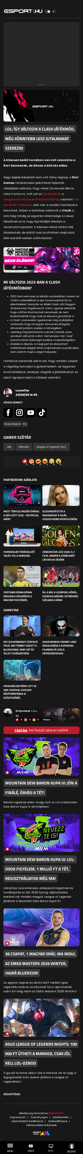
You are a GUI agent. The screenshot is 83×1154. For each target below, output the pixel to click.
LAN (9, 447)
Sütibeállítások (57, 1121)
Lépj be (21, 730)
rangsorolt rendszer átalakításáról (31, 199)
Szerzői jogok (39, 1117)
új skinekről (52, 194)
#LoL (25, 424)
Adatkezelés (61, 1117)
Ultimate (24, 447)
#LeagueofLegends (12, 424)
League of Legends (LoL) (51, 447)
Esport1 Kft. (56, 1113)
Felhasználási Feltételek (41, 1125)
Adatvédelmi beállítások (27, 1121)
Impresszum (18, 1117)
